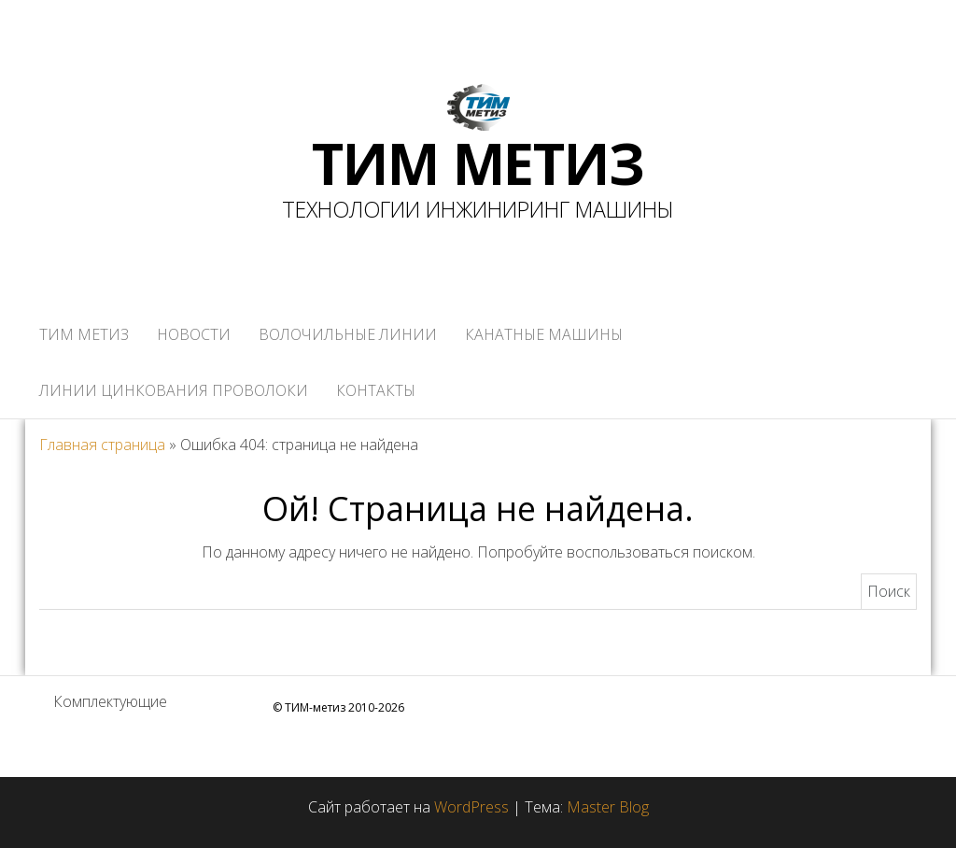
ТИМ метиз (84, 334)
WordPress (471, 807)
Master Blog (608, 807)
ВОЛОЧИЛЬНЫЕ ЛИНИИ (348, 334)
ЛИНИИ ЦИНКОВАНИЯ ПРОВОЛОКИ (173, 390)
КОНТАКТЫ (375, 390)
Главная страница (102, 444)
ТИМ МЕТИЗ (477, 163)
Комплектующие (110, 701)
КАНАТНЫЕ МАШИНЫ (544, 334)
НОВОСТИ (194, 334)
